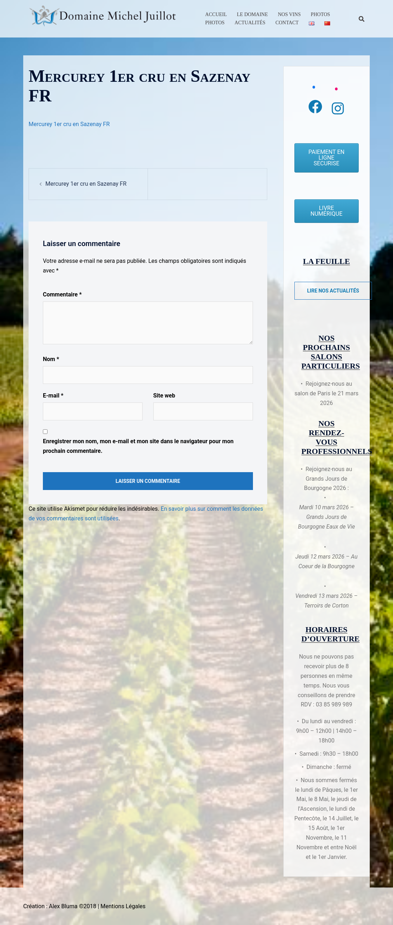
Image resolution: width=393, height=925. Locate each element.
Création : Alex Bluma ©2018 (59, 906)
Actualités (250, 22)
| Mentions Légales (121, 906)
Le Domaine (252, 14)
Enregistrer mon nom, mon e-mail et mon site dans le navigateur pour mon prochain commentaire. (138, 446)
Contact (287, 22)
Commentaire (62, 294)
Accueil (216, 14)
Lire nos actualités (333, 291)
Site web (164, 395)
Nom (51, 359)
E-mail (53, 395)
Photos (320, 14)
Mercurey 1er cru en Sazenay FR (69, 124)
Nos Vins (289, 14)
